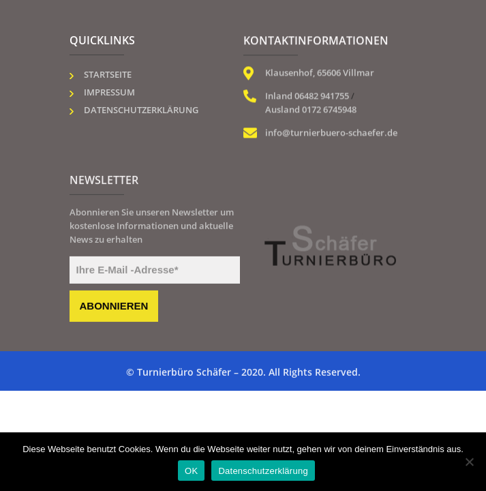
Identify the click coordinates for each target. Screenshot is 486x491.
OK (191, 471)
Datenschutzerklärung (141, 110)
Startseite (108, 74)
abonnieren (114, 307)
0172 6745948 (329, 110)
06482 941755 (321, 96)
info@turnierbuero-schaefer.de (331, 133)
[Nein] (469, 461)
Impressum (109, 92)
